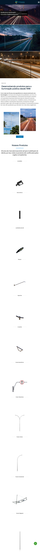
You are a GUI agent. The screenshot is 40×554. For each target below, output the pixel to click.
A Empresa (20, 136)
